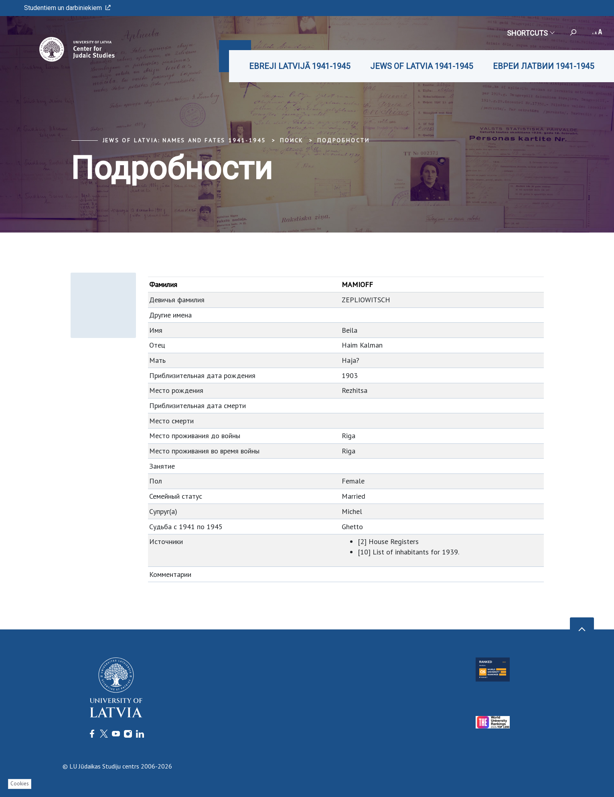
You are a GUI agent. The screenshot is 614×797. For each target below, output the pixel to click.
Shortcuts (530, 33)
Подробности (343, 140)
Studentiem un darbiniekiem (67, 8)
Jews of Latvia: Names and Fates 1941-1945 (184, 140)
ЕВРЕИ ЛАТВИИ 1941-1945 (543, 66)
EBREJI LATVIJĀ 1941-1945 (299, 66)
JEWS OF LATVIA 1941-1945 (421, 66)
